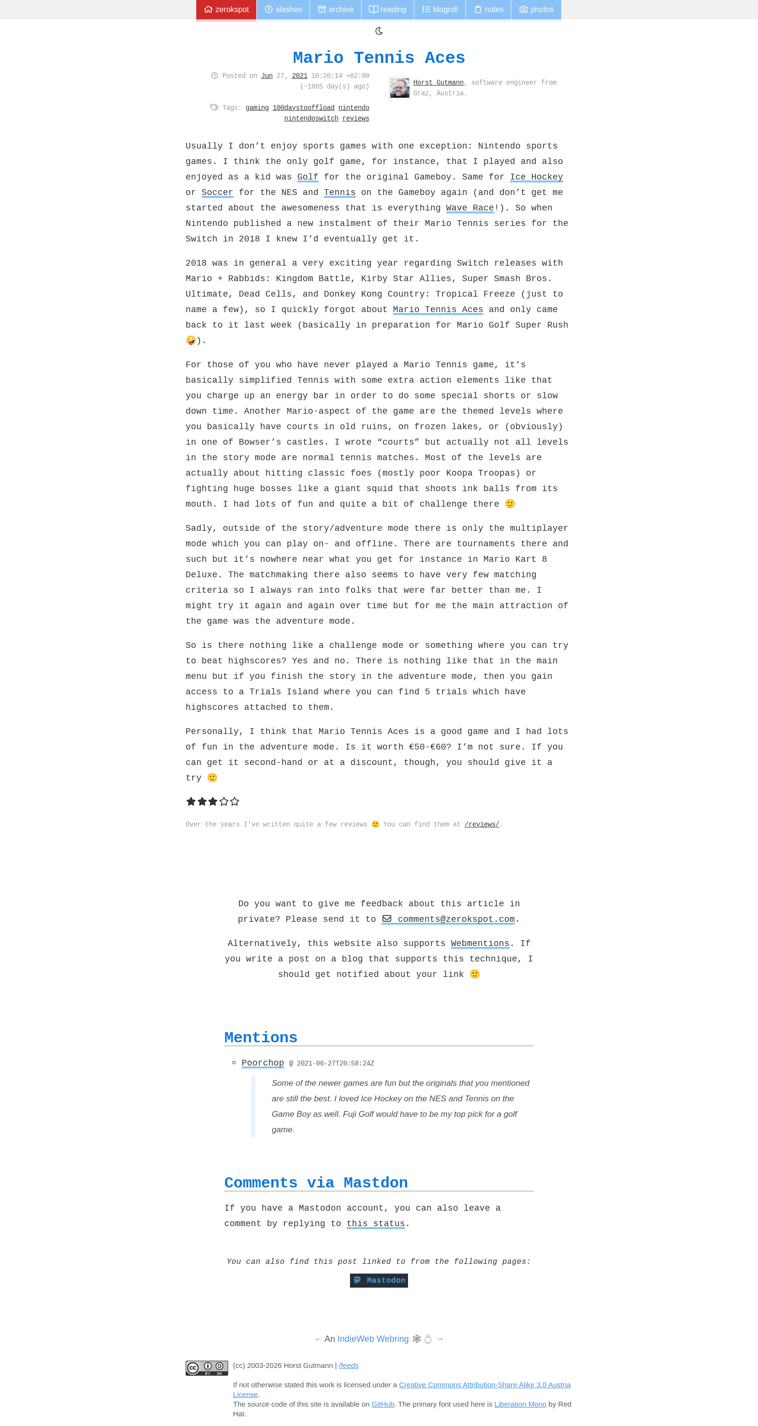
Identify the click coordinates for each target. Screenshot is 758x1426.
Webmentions (480, 943)
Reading (388, 9)
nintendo (353, 107)
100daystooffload (304, 107)
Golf (308, 176)
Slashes (283, 9)
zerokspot (226, 9)
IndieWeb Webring (372, 1339)
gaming (257, 107)
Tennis (340, 192)
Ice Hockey (536, 176)
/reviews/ (482, 824)
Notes (488, 9)
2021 (299, 75)
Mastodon (379, 1280)
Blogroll (440, 9)
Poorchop (263, 1062)
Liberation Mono (521, 1404)
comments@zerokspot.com (448, 919)
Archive (335, 9)
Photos (536, 9)
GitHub (383, 1404)
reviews (355, 118)
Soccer (217, 192)
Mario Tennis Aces (379, 58)
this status (376, 1223)
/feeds (349, 1365)
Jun (267, 75)
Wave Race (470, 207)
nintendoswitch (311, 118)
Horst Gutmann (438, 82)
